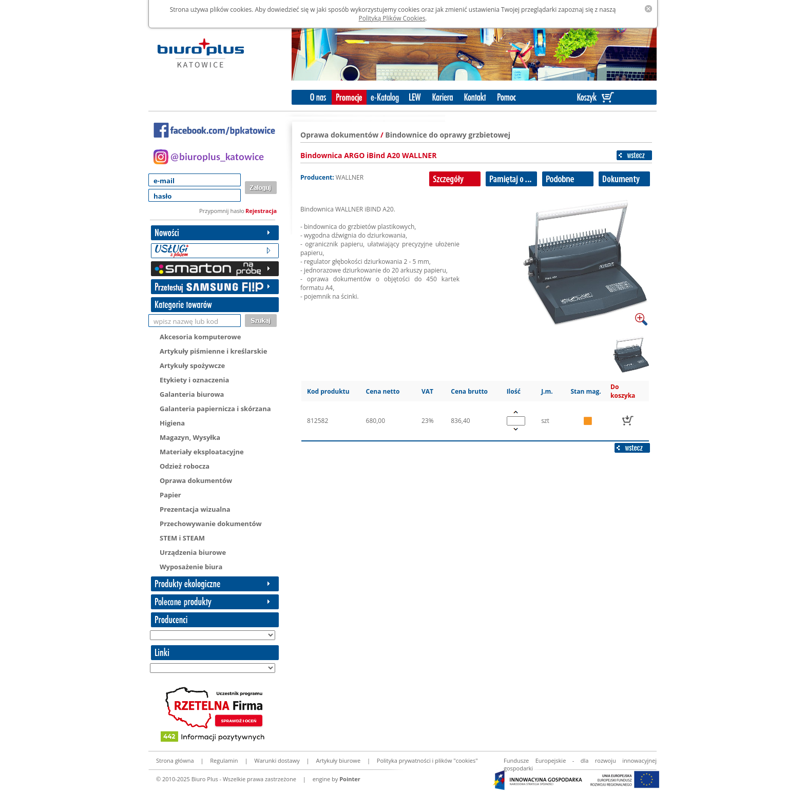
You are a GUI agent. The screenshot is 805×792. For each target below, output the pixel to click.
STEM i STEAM (182, 538)
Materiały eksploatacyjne (202, 451)
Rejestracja (261, 211)
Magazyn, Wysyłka (190, 437)
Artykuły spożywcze (192, 365)
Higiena (172, 423)
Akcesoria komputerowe (200, 336)
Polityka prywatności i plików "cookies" (427, 760)
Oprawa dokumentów (196, 480)
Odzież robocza (184, 466)
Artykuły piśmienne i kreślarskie (213, 351)
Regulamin (224, 760)
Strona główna (175, 760)
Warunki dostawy (276, 760)
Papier (170, 494)
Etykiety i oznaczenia (194, 379)
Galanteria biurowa (192, 394)
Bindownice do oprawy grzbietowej (447, 135)
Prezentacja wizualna (195, 509)
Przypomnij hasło (221, 211)
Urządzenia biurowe (193, 552)
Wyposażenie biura (191, 566)
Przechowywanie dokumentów (211, 523)
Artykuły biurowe (338, 760)
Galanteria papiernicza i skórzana (215, 408)
